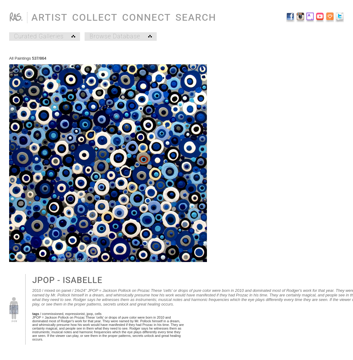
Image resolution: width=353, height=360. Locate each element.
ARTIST (49, 17)
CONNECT (146, 17)
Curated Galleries (44, 36)
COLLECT (94, 17)
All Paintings (20, 58)
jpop (90, 314)
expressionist (75, 314)
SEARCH (196, 17)
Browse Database (120, 36)
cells (98, 314)
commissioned (52, 314)
